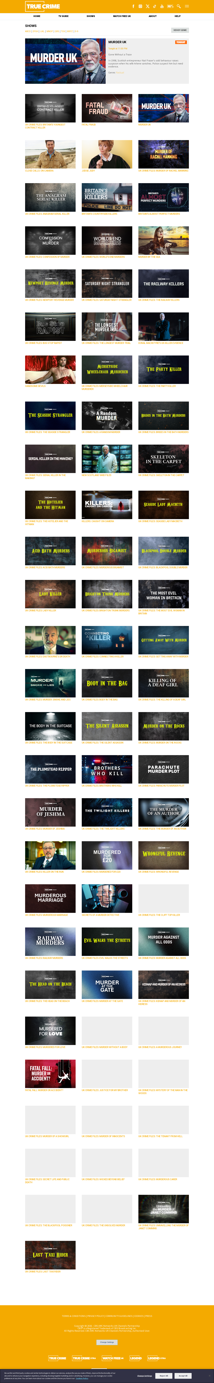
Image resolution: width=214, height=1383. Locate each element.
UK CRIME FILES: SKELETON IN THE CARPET (161, 475)
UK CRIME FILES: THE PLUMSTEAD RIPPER (47, 786)
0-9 (76, 31)
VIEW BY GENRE (180, 30)
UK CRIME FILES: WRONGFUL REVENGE (158, 872)
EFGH (35, 31)
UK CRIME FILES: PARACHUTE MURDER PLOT (161, 786)
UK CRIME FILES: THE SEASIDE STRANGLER (47, 432)
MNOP (50, 31)
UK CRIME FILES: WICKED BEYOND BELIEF (103, 1179)
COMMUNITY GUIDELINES (118, 1316)
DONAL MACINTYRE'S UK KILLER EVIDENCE (160, 343)
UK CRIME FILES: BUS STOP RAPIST (43, 343)
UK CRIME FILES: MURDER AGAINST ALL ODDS (162, 958)
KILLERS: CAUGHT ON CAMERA (98, 521)
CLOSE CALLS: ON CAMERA (39, 171)
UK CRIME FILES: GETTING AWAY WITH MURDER (163, 656)
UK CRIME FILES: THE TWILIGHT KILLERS (103, 829)
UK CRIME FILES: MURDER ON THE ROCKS (160, 743)
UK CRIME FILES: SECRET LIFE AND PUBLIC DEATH (47, 1181)
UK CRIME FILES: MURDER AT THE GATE (102, 1001)
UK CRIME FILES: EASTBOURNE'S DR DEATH (47, 656)
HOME (36, 16)
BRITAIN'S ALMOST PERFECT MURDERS (159, 214)
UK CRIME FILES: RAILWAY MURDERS (44, 958)
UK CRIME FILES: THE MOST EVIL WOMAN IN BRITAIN (161, 612)
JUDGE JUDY (88, 171)
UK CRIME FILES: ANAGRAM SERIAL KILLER (47, 214)
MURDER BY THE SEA (149, 257)
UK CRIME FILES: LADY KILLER (40, 610)
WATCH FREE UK (122, 16)
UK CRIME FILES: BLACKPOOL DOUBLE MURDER (163, 567)
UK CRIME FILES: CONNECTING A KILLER (103, 656)
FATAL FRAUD (89, 125)
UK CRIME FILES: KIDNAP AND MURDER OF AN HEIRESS (161, 1002)
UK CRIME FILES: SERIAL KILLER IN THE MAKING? (45, 476)
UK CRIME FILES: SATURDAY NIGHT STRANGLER (106, 300)
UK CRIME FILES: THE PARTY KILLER (157, 386)
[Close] (210, 1376)
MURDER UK (117, 42)
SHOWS (91, 16)
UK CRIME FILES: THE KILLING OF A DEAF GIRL (162, 700)
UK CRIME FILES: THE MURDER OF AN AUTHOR (162, 829)
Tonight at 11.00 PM (117, 48)
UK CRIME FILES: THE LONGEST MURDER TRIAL (106, 343)
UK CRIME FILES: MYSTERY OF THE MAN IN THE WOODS (163, 1091)
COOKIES (139, 1316)
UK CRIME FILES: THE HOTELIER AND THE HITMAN (46, 522)
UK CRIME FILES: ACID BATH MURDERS (45, 567)
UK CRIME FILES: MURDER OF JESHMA (45, 829)
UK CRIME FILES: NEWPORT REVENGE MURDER (49, 300)
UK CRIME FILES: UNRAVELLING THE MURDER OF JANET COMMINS (163, 1227)
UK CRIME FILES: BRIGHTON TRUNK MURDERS (106, 610)
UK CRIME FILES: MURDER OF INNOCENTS (103, 1136)
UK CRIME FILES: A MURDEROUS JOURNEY (160, 1047)
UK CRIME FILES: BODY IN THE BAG (100, 700)
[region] (107, 1376)
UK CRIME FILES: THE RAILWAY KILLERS (159, 300)
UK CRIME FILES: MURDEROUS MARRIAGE (46, 915)
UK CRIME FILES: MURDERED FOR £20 (101, 872)
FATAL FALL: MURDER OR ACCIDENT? (44, 1090)
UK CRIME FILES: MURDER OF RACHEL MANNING (163, 171)
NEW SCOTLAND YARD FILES (96, 475)
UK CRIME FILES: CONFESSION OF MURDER (47, 257)
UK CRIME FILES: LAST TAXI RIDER (43, 1272)
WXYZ (70, 31)
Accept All (183, 1376)
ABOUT (153, 16)
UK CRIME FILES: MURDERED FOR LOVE (45, 1047)
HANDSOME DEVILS (35, 386)
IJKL (42, 31)
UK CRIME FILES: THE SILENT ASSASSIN (102, 743)
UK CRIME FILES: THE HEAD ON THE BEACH (47, 1001)
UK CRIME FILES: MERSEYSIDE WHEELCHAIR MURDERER (105, 387)
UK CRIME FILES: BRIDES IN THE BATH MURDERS (163, 432)
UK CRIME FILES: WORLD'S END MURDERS (103, 257)
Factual (120, 72)
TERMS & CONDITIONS (74, 1316)
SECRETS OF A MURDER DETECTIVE (100, 915)
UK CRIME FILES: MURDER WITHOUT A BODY (104, 1047)
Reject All (164, 1376)
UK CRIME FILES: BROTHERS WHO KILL (102, 786)
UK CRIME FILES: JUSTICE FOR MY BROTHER (105, 1090)
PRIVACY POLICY (95, 1316)
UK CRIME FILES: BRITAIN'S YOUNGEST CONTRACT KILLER (45, 126)
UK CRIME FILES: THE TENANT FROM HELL (160, 1136)
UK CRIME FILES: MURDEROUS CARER (157, 1179)
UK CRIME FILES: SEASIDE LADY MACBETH (160, 521)
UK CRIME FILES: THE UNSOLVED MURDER (103, 1225)
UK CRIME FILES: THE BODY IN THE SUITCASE (48, 743)
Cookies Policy (82, 1378)
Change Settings (107, 1342)
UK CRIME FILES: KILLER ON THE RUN (44, 872)
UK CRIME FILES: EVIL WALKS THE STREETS (105, 958)
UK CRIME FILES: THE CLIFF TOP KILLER (159, 915)
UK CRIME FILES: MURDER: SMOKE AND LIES (47, 700)
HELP (178, 16)
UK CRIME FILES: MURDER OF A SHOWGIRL (47, 1136)
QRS (57, 31)
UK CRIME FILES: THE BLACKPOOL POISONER (48, 1225)
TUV (63, 31)
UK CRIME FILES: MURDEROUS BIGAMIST (103, 567)
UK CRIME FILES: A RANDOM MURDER (101, 432)
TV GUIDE (63, 16)
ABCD (28, 31)
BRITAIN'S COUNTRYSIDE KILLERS (99, 214)
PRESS (148, 1316)
